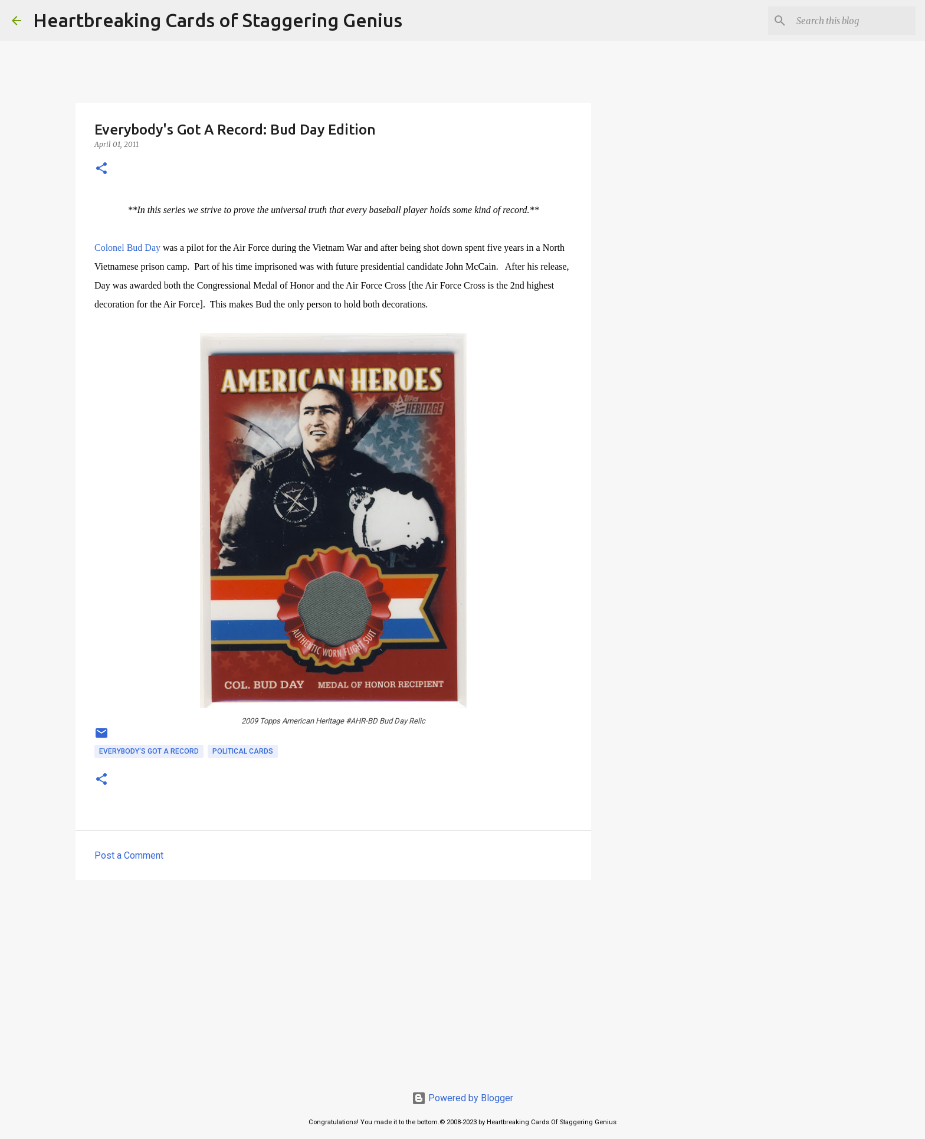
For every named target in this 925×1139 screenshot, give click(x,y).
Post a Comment (128, 855)
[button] (101, 169)
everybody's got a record (149, 751)
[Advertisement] (333, 980)
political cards (242, 751)
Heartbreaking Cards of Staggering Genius (217, 20)
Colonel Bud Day (127, 248)
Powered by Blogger (462, 1098)
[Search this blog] (854, 20)
